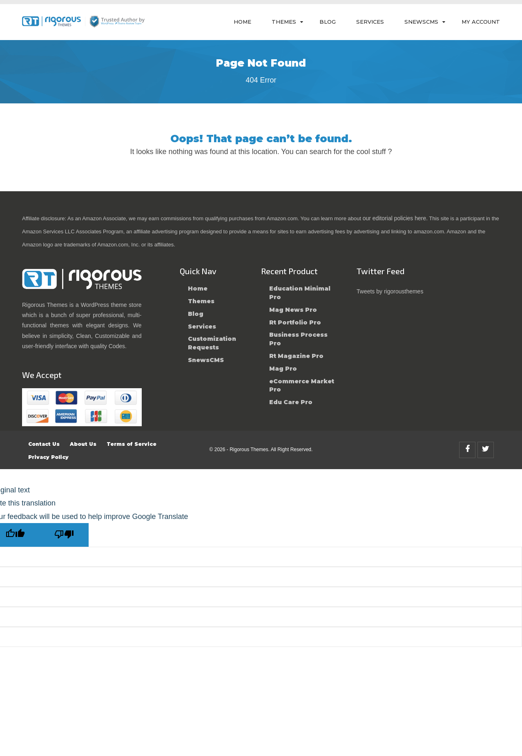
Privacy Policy (48, 457)
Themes (284, 21)
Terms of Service (131, 444)
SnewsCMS (421, 21)
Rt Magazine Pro (296, 356)
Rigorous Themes (249, 449)
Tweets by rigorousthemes (390, 291)
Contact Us (44, 444)
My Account (481, 21)
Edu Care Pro (290, 402)
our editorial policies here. (395, 218)
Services (370, 21)
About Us (83, 444)
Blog (327, 21)
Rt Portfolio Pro (295, 322)
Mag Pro (283, 368)
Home (242, 21)
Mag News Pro (293, 309)
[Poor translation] (64, 535)
